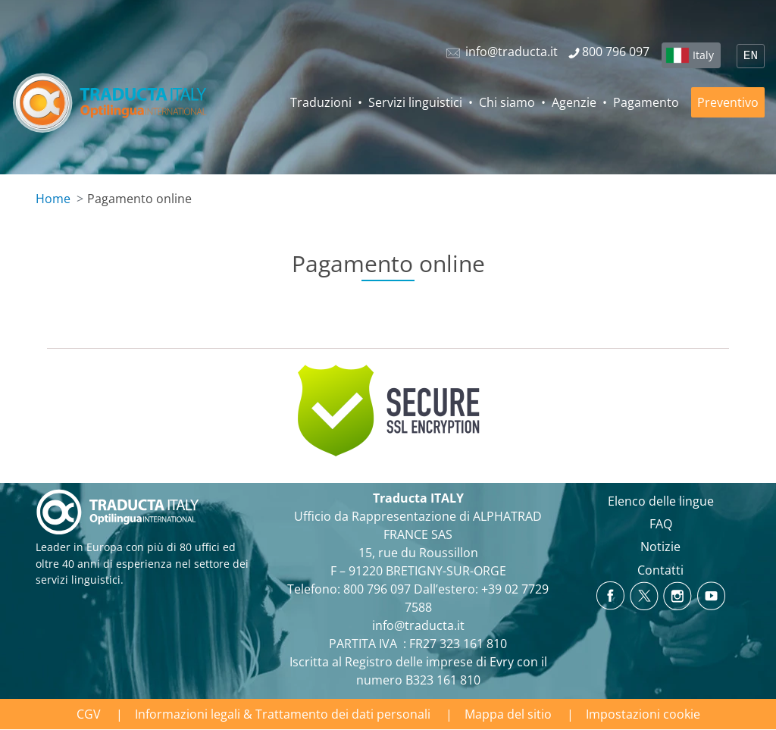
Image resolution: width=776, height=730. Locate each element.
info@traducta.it (418, 625)
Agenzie (574, 102)
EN (750, 56)
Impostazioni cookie (643, 714)
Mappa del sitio (508, 714)
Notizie (660, 546)
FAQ (660, 523)
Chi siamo (507, 102)
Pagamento (646, 102)
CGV (89, 714)
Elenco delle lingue (661, 501)
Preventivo (728, 102)
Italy (703, 55)
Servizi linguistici (415, 102)
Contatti (660, 570)
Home (53, 198)
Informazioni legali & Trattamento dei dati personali (282, 714)
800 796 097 (377, 589)
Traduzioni (321, 102)
